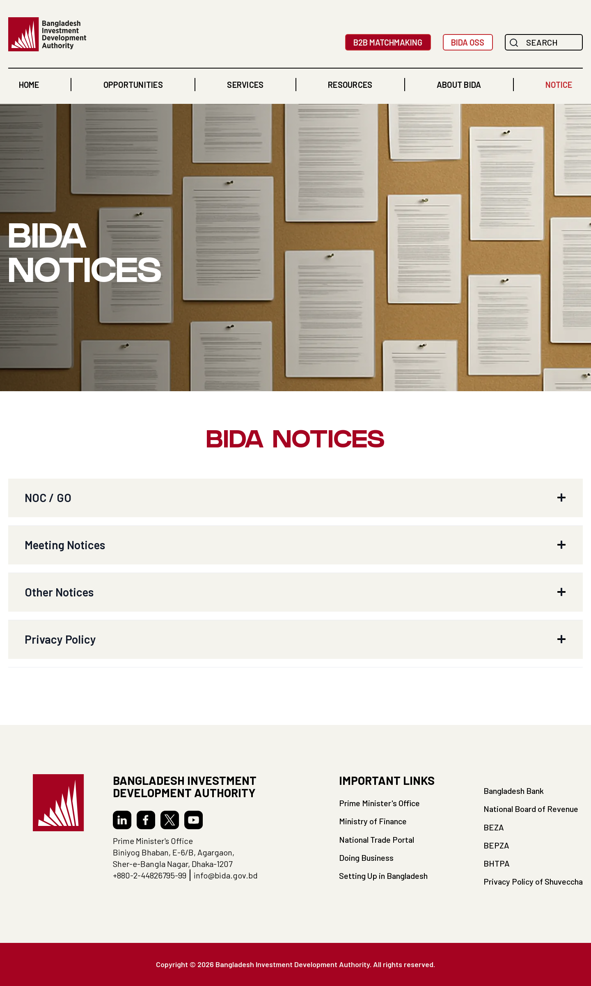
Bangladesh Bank (513, 791)
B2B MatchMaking (387, 42)
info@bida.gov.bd (226, 875)
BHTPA (496, 863)
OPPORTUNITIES (133, 84)
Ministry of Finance (373, 821)
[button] (133, 84)
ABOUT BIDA (459, 84)
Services (245, 84)
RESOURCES (350, 84)
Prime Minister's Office (379, 803)
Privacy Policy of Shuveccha (533, 881)
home (29, 84)
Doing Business (366, 857)
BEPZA (496, 845)
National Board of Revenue (530, 809)
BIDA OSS (467, 42)
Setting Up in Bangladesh (383, 876)
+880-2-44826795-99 (149, 875)
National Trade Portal (376, 839)
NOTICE (558, 84)
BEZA (493, 827)
